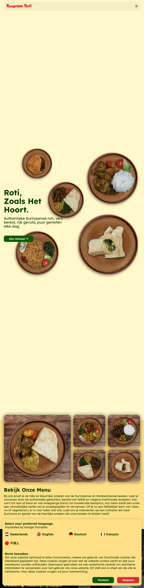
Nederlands (16, 534)
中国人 (12, 543)
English (45, 534)
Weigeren (128, 580)
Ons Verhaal (18, 238)
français (110, 534)
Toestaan (103, 580)
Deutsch (77, 534)
